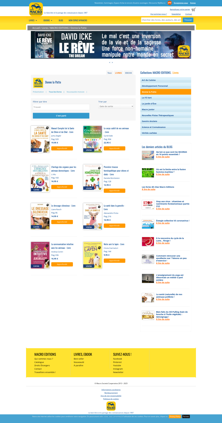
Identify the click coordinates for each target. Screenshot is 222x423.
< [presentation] (109, 62)
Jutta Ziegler (56, 136)
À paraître (78, 365)
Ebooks (48, 20)
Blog (61, 20)
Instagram (118, 368)
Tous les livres (55, 92)
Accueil (36, 27)
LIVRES (118, 73)
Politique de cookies (111, 399)
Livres (33, 20)
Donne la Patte (79, 27)
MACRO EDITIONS (59, 27)
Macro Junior (148, 109)
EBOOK (128, 73)
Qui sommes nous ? (158, 14)
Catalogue (39, 362)
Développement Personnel (155, 86)
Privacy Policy (175, 416)
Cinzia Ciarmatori (111, 248)
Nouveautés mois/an (75, 92)
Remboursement (111, 393)
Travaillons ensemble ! (45, 372)
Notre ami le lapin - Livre (114, 244)
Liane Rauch (56, 209)
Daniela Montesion (112, 178)
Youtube (117, 365)
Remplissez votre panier (180, 9)
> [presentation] (112, 62)
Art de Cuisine (149, 80)
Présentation (38, 92)
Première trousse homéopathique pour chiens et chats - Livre (116, 170)
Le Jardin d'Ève (149, 103)
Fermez (186, 416)
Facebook (117, 358)
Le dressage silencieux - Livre (63, 205)
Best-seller (79, 358)
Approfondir (62, 148)
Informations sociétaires (111, 389)
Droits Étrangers (42, 365)
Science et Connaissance (154, 127)
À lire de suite (163, 156)
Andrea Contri (57, 252)
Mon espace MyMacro (78, 20)
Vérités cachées (149, 133)
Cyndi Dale (108, 136)
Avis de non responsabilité (111, 396)
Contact (188, 14)
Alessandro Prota (111, 213)
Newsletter (176, 14)
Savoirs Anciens (149, 121)
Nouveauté (79, 362)
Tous (109, 73)
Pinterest (117, 362)
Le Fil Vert (147, 97)
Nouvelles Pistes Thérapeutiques (158, 115)
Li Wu (53, 174)
